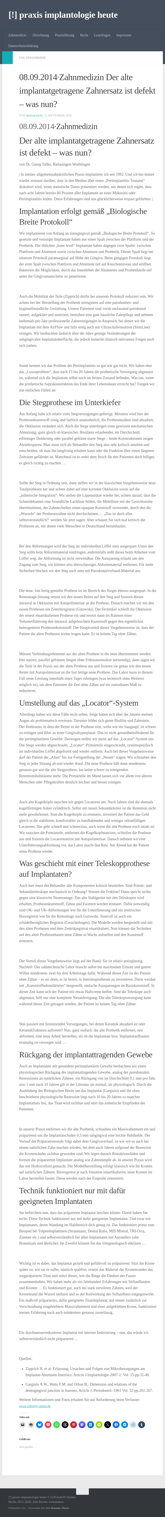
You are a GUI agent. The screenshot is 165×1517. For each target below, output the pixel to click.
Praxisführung (64, 35)
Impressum (123, 35)
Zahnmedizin (17, 35)
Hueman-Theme (60, 1508)
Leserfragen (102, 35)
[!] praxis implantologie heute (63, 15)
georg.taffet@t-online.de (38, 1406)
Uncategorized (34, 57)
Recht (84, 35)
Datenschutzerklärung (23, 46)
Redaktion (35, 115)
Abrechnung (40, 35)
